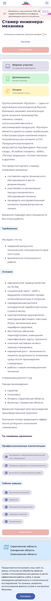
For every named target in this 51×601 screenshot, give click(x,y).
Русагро (25, 42)
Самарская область (22, 550)
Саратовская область (23, 546)
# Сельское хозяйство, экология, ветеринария (25, 34)
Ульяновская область (23, 554)
